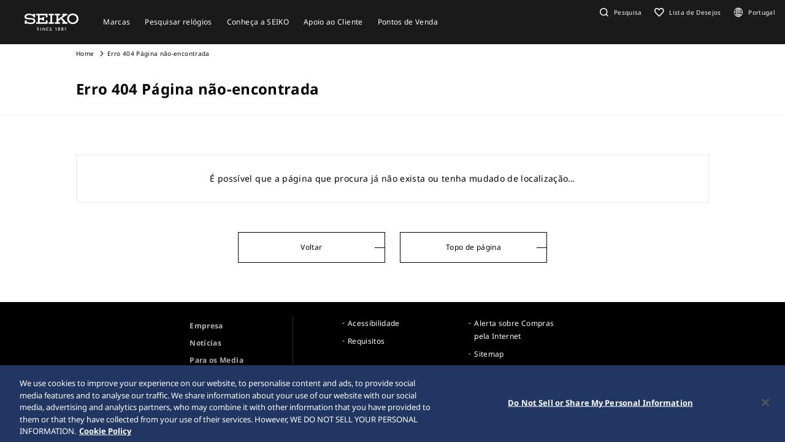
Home (85, 53)
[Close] (765, 405)
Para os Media (216, 360)
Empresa (206, 325)
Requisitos (366, 341)
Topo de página (473, 247)
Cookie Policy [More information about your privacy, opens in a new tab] (105, 433)
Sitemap (489, 354)
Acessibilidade (374, 323)
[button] (619, 12)
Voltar (311, 247)
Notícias (205, 343)
